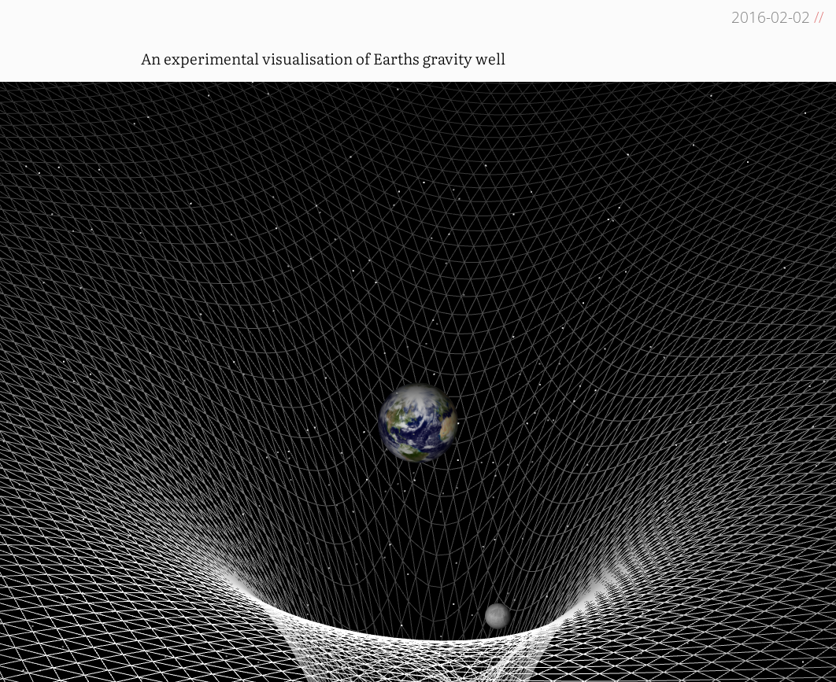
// (818, 17)
